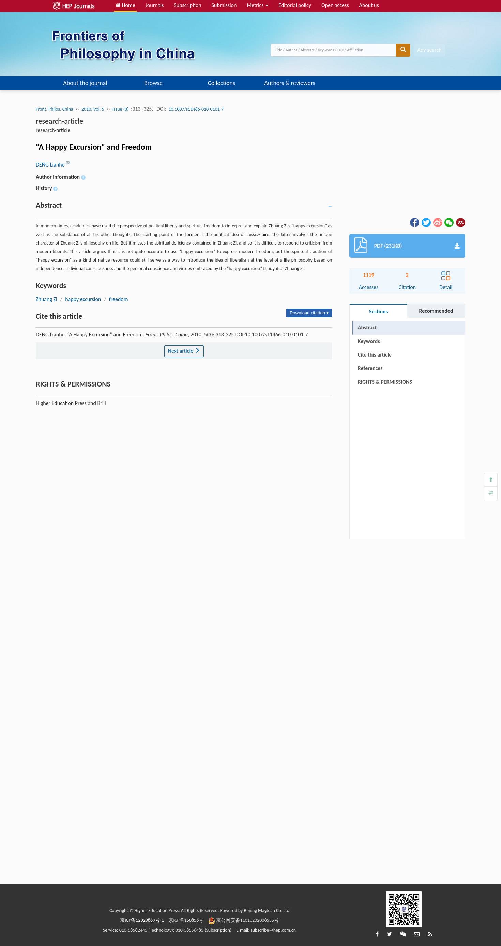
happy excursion (83, 299)
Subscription (187, 5)
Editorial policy (294, 5)
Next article (184, 351)
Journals (155, 5)
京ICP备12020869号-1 (142, 920)
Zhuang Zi (46, 299)
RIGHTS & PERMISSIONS (385, 382)
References (370, 368)
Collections (221, 83)
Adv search (430, 50)
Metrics (257, 5)
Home (125, 5)
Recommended (436, 311)
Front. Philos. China (54, 109)
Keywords (369, 341)
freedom (118, 299)
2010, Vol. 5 (92, 109)
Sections (378, 311)
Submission (224, 5)
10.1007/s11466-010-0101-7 (196, 109)
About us (369, 5)
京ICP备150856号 (186, 920)
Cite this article (375, 354)
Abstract (367, 327)
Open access (335, 5)
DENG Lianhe (51, 164)
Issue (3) (120, 109)
